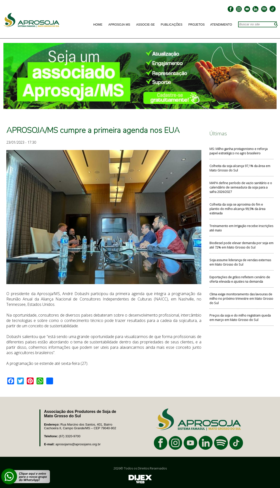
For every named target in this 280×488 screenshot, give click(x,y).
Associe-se (145, 24)
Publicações (171, 24)
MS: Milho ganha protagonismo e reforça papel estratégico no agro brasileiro (238, 151)
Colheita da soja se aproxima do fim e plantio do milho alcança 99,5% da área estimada (237, 208)
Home (98, 24)
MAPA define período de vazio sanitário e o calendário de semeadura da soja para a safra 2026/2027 (240, 187)
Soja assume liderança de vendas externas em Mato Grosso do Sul (240, 262)
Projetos (196, 24)
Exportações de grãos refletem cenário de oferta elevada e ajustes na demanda (239, 279)
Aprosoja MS (119, 24)
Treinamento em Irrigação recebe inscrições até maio (241, 228)
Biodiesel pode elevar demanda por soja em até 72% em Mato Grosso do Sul (241, 245)
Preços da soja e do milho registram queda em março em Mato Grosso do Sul (240, 317)
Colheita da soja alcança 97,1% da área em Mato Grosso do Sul (239, 168)
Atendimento (221, 24)
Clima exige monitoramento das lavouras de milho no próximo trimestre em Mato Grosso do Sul (241, 298)
